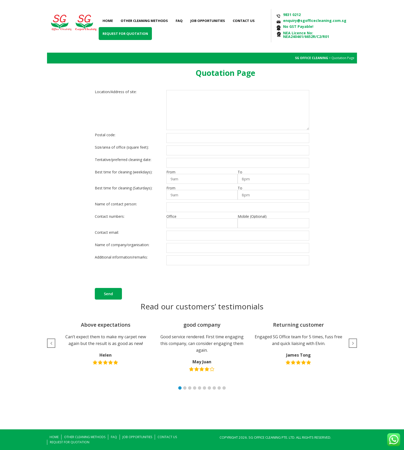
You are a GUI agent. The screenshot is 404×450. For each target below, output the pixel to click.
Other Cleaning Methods (144, 20)
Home (108, 20)
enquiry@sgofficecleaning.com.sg (314, 20)
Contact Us (244, 20)
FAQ (179, 20)
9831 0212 (292, 14)
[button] (180, 388)
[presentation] (205, 278)
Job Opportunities (207, 20)
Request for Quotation (125, 33)
